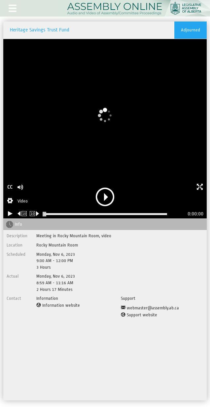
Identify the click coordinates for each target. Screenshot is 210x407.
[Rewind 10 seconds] (22, 213)
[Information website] (58, 305)
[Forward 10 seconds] (34, 213)
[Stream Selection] (17, 201)
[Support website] (139, 315)
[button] (12, 8)
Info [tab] (18, 224)
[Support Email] (150, 308)
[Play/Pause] (10, 213)
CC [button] (10, 187)
